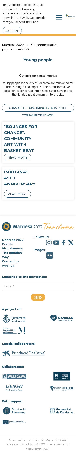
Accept (12, 31)
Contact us (10, 261)
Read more (17, 157)
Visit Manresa (12, 248)
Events (7, 244)
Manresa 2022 (13, 45)
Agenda (8, 265)
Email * (9, 286)
